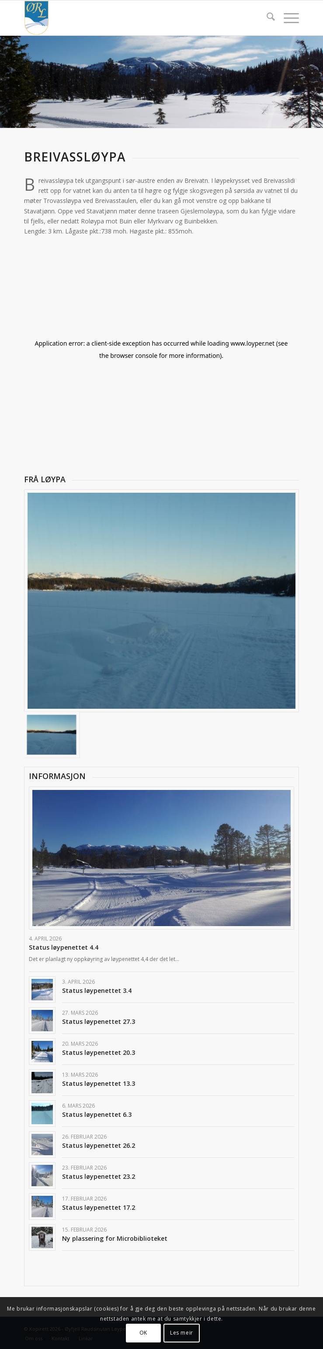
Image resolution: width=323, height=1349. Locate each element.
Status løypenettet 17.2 (98, 1207)
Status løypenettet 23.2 (98, 1176)
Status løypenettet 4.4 (63, 947)
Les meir (181, 1332)
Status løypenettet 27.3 (98, 1021)
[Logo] (134, 17)
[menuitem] (266, 17)
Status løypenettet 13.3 (98, 1083)
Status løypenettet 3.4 (97, 990)
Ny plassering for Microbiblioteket (114, 1238)
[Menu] (287, 17)
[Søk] (266, 17)
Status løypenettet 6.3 (97, 1114)
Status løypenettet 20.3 (98, 1052)
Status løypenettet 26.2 (98, 1145)
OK (143, 1332)
